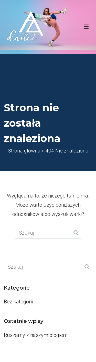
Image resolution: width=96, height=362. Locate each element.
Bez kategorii (18, 302)
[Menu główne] (86, 27)
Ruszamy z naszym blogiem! (36, 335)
